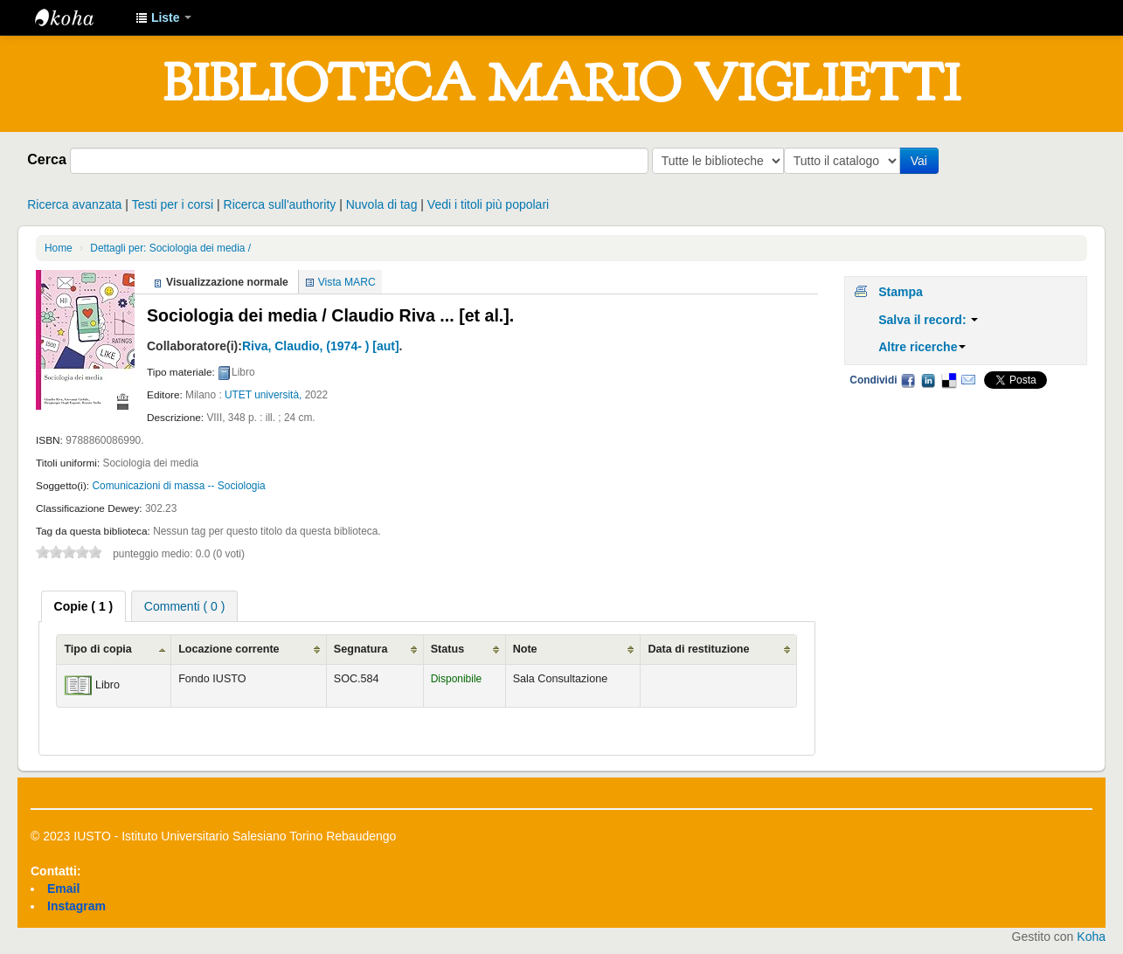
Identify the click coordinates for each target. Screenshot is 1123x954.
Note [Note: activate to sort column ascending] (525, 649)
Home (59, 248)
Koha (1091, 937)
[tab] (84, 606)
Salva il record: (928, 320)
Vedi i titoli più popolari (488, 204)
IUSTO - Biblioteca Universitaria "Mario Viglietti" (78, 17)
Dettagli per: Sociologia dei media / (170, 248)
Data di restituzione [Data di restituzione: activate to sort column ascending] (698, 649)
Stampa (900, 292)
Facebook (908, 380)
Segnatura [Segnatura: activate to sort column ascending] (361, 649)
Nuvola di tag (382, 204)
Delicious (948, 380)
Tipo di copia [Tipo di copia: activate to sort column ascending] (97, 649)
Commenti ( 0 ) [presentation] (184, 606)
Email (968, 380)
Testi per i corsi (172, 204)
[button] (163, 17)
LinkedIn (928, 380)
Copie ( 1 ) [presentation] (84, 606)
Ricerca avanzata (74, 204)
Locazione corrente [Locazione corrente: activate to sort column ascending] (228, 649)
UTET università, (263, 395)
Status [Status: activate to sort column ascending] (448, 649)
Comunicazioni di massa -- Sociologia (178, 486)
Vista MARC (347, 282)
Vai (922, 161)
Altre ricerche (922, 347)
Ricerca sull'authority (280, 204)
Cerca (46, 159)
